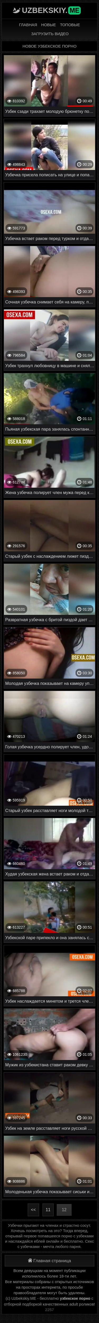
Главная (28, 24)
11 (48, 1209)
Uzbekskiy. (51, 10)
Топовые (70, 24)
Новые (48, 24)
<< (33, 1209)
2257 (49, 1309)
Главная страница (49, 1260)
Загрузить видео (50, 33)
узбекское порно (75, 1298)
